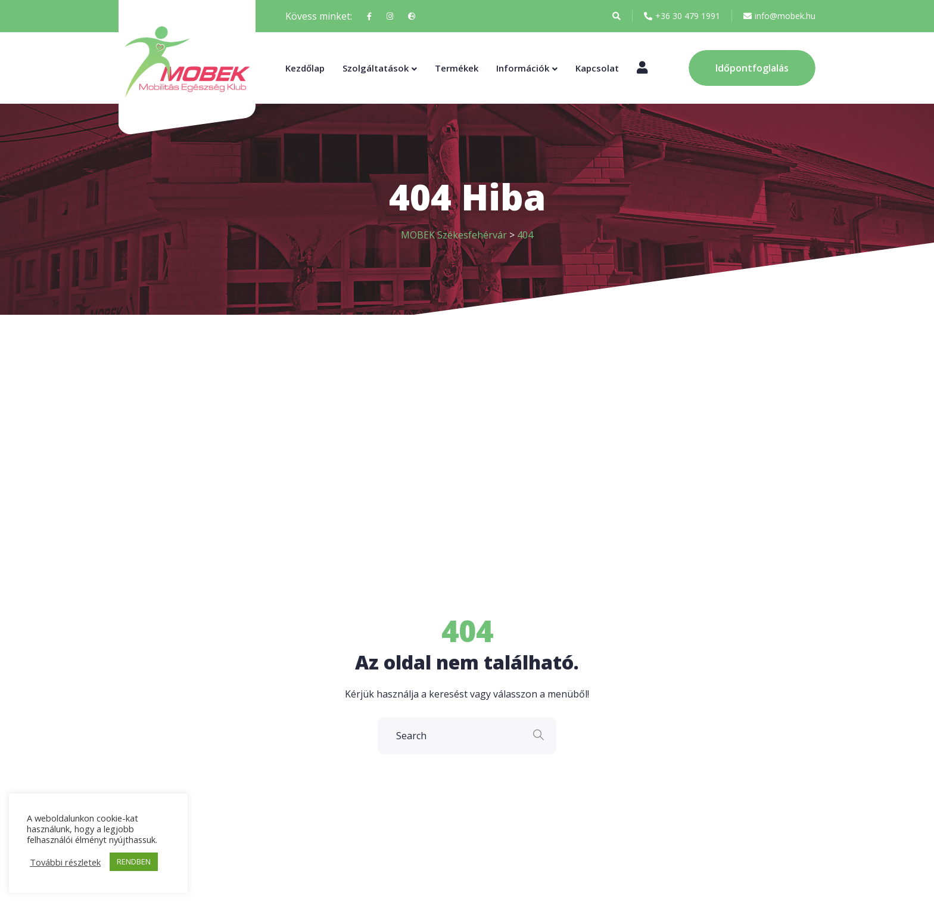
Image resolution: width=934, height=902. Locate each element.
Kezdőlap (305, 68)
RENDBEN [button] (134, 861)
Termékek (456, 68)
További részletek (65, 862)
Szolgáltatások (376, 68)
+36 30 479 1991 (682, 16)
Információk (522, 68)
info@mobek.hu (779, 16)
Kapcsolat (597, 68)
